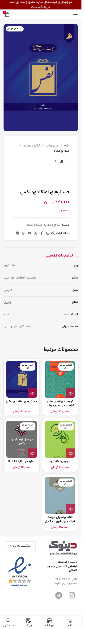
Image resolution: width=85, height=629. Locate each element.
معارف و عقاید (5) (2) (21, 461)
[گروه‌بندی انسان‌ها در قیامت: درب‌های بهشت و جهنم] (60, 379)
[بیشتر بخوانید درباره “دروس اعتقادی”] (70, 453)
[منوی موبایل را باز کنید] (75, 14)
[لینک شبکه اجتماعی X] (36, 233)
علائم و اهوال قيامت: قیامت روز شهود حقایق (60, 519)
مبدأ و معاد (62, 151)
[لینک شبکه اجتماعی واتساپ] (23, 233)
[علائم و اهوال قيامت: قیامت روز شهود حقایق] (60, 495)
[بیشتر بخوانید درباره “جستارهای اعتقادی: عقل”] (32, 393)
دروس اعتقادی (60, 461)
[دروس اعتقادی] (60, 439)
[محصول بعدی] (55, 161)
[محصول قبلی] (67, 161)
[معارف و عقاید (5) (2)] (21, 439)
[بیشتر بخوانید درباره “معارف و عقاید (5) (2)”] (32, 453)
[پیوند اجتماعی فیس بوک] (41, 233)
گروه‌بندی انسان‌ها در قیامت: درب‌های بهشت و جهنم (60, 405)
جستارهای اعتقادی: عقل (21, 401)
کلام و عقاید (31, 145)
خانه (67, 145)
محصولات (52, 145)
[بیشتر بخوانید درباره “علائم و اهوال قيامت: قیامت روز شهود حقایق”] (70, 509)
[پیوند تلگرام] (18, 233)
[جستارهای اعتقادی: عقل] (21, 379)
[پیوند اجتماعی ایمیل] (29, 233)
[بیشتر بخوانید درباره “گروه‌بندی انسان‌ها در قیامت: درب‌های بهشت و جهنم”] (70, 393)
